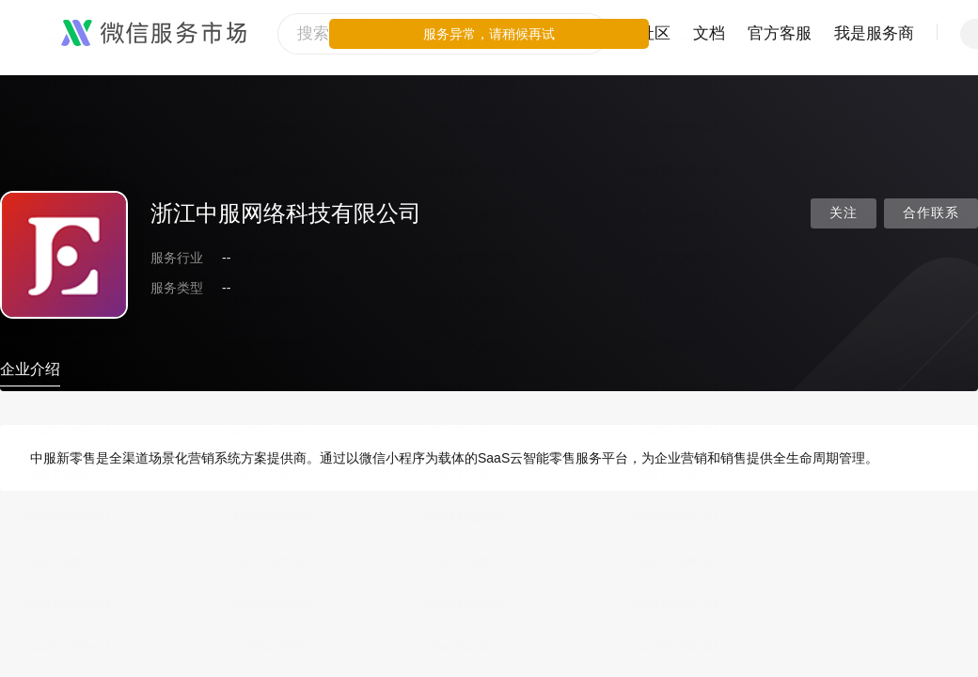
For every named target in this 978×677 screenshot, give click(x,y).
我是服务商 (874, 33)
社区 (654, 33)
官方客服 (780, 33)
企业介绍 (30, 369)
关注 (843, 213)
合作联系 (931, 213)
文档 (709, 33)
